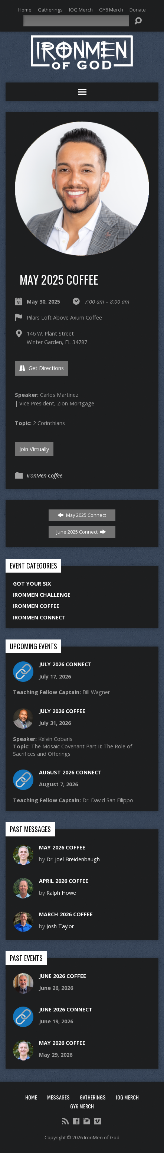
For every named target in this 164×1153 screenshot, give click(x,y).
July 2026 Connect (65, 664)
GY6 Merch (111, 9)
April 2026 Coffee (63, 880)
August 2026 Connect (70, 772)
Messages (58, 1097)
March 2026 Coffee (66, 914)
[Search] (76, 20)
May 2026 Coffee (62, 847)
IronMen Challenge (41, 594)
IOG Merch (81, 9)
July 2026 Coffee (62, 711)
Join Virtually (34, 449)
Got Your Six (32, 583)
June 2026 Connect (65, 1009)
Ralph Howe (61, 892)
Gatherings (50, 9)
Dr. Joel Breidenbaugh (73, 859)
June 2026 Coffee (62, 975)
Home (25, 9)
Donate (137, 9)
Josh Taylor (60, 926)
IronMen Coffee (44, 475)
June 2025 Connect (81, 531)
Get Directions (41, 368)
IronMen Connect (39, 617)
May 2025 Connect (82, 515)
